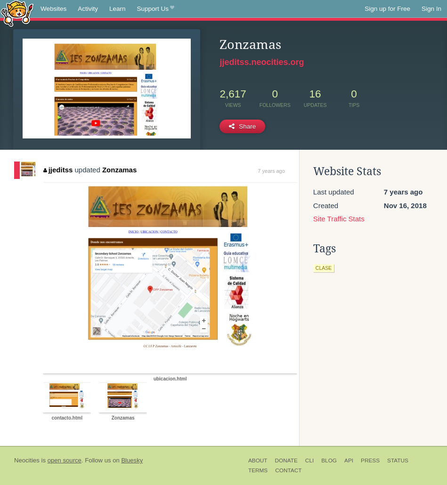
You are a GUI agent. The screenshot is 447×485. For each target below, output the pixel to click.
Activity (88, 8)
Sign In (431, 8)
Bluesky (132, 460)
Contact (288, 470)
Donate (286, 460)
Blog (329, 460)
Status (397, 460)
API (348, 460)
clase (324, 268)
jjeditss (58, 170)
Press (370, 460)
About (258, 460)
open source (64, 460)
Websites (53, 8)
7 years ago (271, 171)
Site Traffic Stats (339, 219)
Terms (258, 470)
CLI (309, 460)
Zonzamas (119, 170)
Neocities (27, 460)
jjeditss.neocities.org (261, 62)
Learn (117, 8)
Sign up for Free (387, 8)
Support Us (155, 9)
